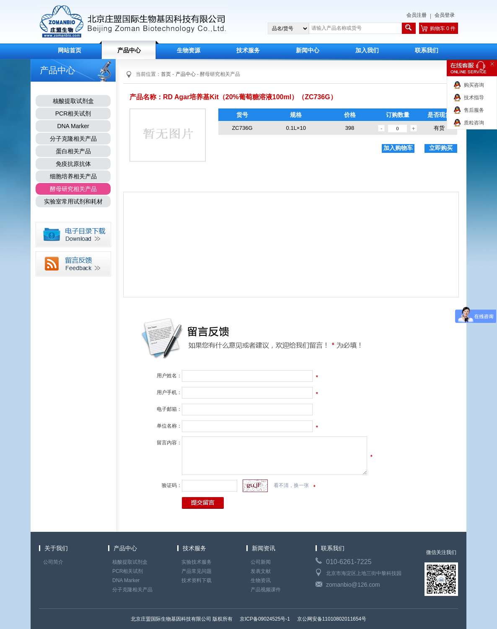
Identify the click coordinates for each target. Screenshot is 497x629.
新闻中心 (307, 50)
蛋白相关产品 (73, 151)
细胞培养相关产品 (73, 176)
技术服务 (248, 50)
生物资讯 (261, 580)
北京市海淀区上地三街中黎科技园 (363, 573)
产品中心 (129, 50)
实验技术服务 (196, 562)
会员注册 (416, 15)
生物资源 (188, 50)
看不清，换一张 (291, 485)
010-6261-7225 (349, 561)
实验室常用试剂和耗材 (73, 201)
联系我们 (426, 50)
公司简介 (53, 562)
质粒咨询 (474, 123)
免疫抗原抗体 (73, 163)
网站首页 (69, 50)
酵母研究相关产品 (73, 189)
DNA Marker (73, 126)
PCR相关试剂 (73, 113)
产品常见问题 (196, 571)
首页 (166, 74)
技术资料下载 (196, 580)
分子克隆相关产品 (73, 138)
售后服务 (474, 110)
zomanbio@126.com (353, 584)
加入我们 (367, 50)
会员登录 (445, 15)
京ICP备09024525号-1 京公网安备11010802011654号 (302, 619)
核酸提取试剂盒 (73, 101)
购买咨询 (474, 85)
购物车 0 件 (443, 28)
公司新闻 (261, 562)
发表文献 (261, 571)
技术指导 (474, 98)
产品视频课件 (266, 590)
